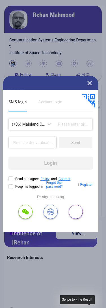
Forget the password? (54, 185)
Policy (44, 179)
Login (50, 163)
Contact (64, 179)
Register (86, 185)
